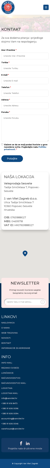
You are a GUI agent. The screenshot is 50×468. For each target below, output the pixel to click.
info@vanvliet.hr (9, 398)
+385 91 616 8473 (9, 403)
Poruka (5, 112)
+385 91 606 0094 (9, 413)
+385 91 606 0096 (9, 408)
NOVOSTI (6, 338)
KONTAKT (6, 343)
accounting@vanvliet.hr (12, 418)
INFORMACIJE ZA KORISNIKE (15, 348)
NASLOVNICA (8, 323)
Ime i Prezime (8, 50)
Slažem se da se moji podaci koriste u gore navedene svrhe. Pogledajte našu (25, 147)
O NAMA (5, 328)
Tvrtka (5, 62)
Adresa (5, 100)
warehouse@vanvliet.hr (12, 429)
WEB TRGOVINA (9, 333)
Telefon (6, 87)
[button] (25, 253)
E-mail (5, 75)
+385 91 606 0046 (9, 423)
